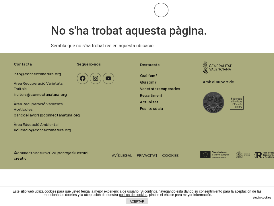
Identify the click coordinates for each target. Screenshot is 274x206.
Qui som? (148, 82)
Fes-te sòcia (151, 108)
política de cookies (133, 195)
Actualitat (149, 102)
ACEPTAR (137, 201)
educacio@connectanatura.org (42, 130)
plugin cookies (262, 197)
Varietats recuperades (160, 88)
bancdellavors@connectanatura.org (47, 115)
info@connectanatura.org (37, 74)
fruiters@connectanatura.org (40, 94)
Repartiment (151, 95)
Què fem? (149, 75)
